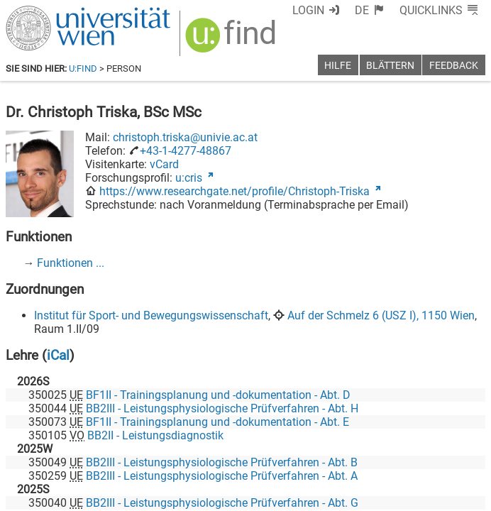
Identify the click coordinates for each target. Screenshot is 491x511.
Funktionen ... (70, 263)
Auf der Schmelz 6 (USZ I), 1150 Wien (381, 315)
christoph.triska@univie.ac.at (185, 137)
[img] (232, 40)
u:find (83, 68)
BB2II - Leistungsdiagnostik (155, 435)
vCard (164, 164)
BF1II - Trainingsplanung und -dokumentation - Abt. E (217, 422)
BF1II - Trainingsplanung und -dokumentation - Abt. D (218, 395)
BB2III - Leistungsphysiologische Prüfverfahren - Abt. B (222, 462)
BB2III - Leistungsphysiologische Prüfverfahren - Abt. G (222, 503)
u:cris (188, 178)
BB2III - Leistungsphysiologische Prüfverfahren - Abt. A (222, 476)
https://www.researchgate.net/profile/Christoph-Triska (234, 191)
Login (308, 10)
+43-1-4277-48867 (185, 151)
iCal (58, 355)
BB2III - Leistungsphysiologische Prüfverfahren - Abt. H (222, 408)
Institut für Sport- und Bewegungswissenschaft (151, 315)
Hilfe (337, 66)
